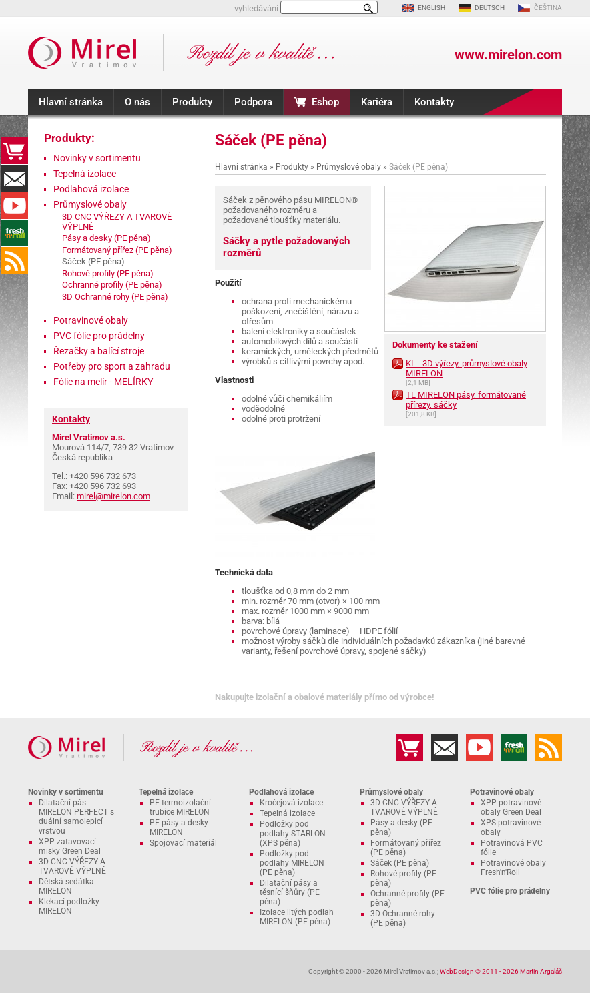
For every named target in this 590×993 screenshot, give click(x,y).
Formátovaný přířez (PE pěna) (117, 250)
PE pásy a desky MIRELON (179, 827)
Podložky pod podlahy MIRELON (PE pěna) (292, 863)
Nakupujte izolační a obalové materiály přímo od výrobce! (324, 697)
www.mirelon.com (508, 55)
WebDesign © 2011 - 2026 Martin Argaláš (501, 971)
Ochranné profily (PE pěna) (112, 285)
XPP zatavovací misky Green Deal (70, 846)
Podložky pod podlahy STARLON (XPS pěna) (293, 833)
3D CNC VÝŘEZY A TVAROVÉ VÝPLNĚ (72, 866)
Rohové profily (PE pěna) (108, 273)
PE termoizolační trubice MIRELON (180, 807)
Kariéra (376, 102)
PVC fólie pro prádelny (99, 335)
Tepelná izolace (84, 173)
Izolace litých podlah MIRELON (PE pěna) (297, 917)
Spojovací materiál (183, 843)
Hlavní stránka (71, 102)
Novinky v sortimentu (97, 158)
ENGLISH (431, 7)
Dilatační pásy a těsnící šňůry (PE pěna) (290, 892)
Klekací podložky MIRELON (69, 906)
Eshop (325, 102)
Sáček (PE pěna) (399, 863)
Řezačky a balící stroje (98, 351)
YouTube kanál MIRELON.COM (14, 205)
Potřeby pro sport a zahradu (111, 366)
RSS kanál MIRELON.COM (14, 260)
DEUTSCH (490, 7)
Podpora (253, 102)
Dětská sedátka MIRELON (66, 886)
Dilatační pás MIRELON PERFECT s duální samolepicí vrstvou (76, 817)
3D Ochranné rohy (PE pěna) (115, 297)
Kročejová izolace (291, 802)
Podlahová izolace (91, 189)
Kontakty (434, 102)
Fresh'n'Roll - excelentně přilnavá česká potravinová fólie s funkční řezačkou (14, 233)
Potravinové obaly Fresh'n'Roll (513, 867)
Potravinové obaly (90, 320)
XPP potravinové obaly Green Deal (511, 807)
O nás (137, 102)
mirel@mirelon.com (113, 496)
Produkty (192, 102)
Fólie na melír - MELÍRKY (103, 381)
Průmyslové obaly (348, 167)
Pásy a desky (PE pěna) (106, 238)
